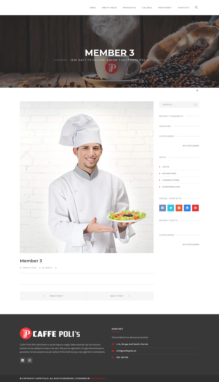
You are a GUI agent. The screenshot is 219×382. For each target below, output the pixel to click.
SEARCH (196, 105)
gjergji (48, 268)
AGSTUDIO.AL (98, 378)
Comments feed (170, 180)
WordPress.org (171, 187)
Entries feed (169, 173)
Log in (165, 167)
